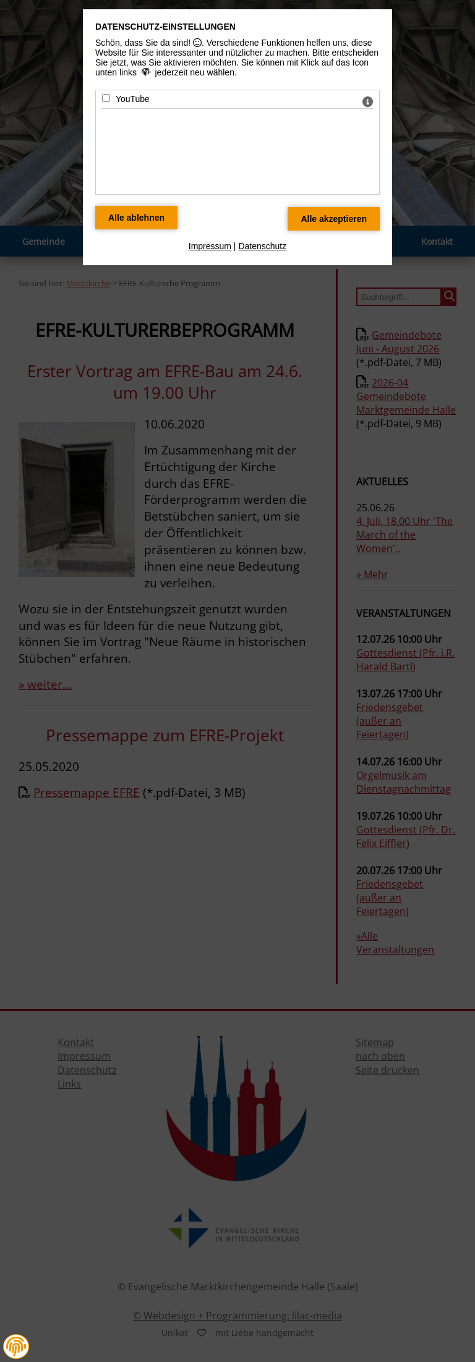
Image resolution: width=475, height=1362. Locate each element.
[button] (16, 1346)
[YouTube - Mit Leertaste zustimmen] (106, 98)
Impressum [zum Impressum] (210, 246)
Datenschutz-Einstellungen (165, 27)
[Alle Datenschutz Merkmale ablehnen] (136, 217)
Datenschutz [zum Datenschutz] (262, 246)
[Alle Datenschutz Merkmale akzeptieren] (334, 219)
